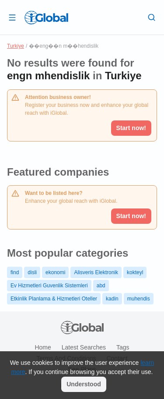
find (14, 272)
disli (32, 272)
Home (43, 347)
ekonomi (55, 272)
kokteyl (135, 272)
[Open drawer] (12, 17)
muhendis (138, 298)
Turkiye (15, 45)
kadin (112, 298)
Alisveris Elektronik (96, 272)
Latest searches (84, 347)
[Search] (152, 17)
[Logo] (46, 17)
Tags (122, 347)
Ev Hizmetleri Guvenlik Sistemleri (49, 285)
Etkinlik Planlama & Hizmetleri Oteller (53, 298)
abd (101, 285)
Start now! (131, 216)
